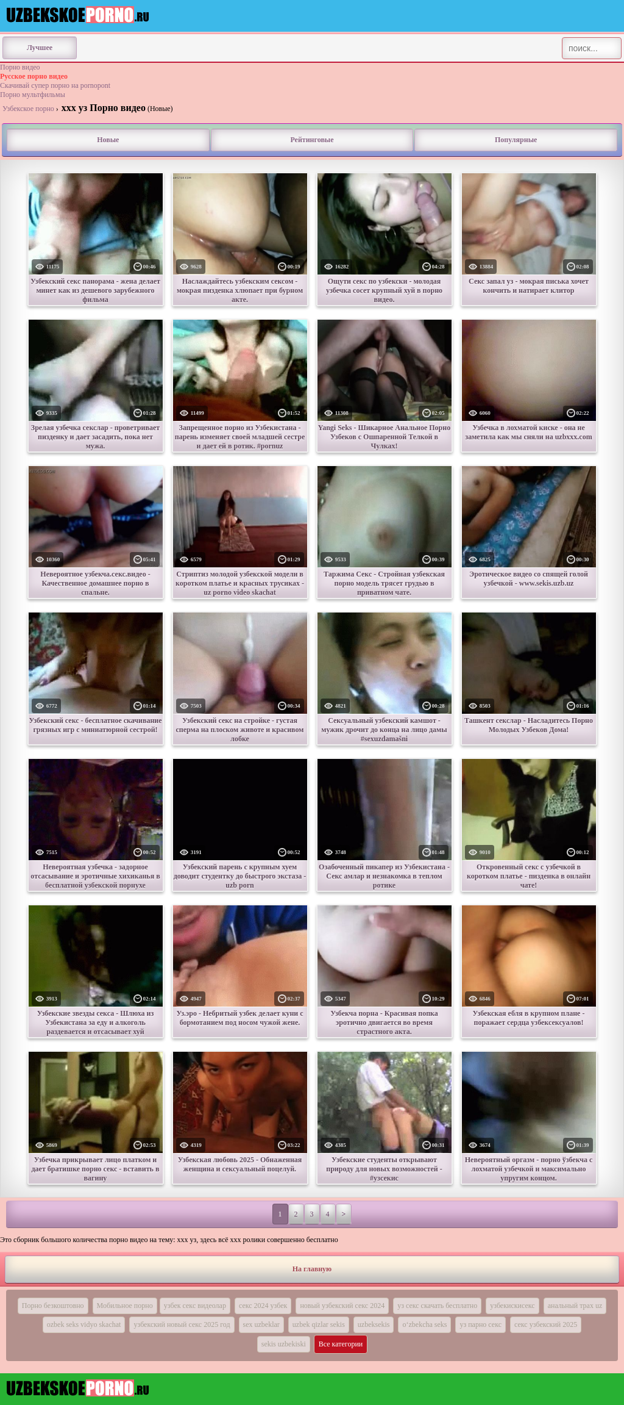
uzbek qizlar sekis (318, 1324)
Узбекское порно (28, 108)
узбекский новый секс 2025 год (181, 1324)
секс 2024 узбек (263, 1305)
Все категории (341, 1344)
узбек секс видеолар (195, 1305)
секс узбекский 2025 (545, 1324)
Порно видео (20, 67)
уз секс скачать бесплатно (437, 1305)
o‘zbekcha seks (424, 1324)
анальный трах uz (575, 1305)
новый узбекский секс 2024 (342, 1305)
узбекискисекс (512, 1305)
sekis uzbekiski (283, 1344)
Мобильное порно (125, 1305)
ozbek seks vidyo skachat (84, 1324)
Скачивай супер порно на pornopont (55, 85)
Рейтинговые (311, 139)
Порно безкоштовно (53, 1305)
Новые (108, 139)
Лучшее (39, 47)
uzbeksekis (374, 1324)
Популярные (516, 139)
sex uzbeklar (261, 1324)
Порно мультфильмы (32, 94)
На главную (312, 1269)
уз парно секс (480, 1324)
